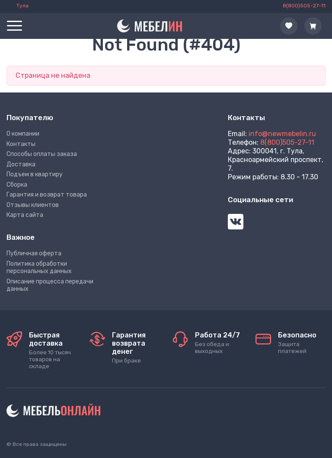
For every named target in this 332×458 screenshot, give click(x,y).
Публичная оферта (33, 253)
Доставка (20, 164)
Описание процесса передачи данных (49, 285)
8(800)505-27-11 (287, 142)
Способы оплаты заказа (41, 154)
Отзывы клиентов (32, 205)
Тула (22, 6)
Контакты (20, 144)
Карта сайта (24, 215)
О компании (22, 133)
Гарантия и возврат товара (46, 194)
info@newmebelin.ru (282, 134)
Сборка (16, 184)
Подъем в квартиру (34, 174)
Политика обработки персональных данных (39, 267)
